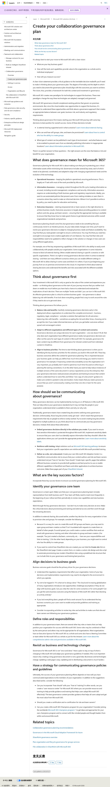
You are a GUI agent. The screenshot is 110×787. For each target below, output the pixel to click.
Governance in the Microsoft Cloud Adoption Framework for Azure (57, 732)
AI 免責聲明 (6, 786)
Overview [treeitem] (11, 75)
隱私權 (36, 786)
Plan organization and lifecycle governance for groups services (56, 742)
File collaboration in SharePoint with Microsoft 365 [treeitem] (16, 96)
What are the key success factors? (46, 51)
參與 (29, 786)
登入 (105, 3)
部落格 (21, 786)
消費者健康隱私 (47, 786)
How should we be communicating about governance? (53, 48)
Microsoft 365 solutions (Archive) (64, 19)
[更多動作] (105, 19)
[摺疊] (26, 17)
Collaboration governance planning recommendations (53, 728)
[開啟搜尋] (101, 3)
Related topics (39, 54)
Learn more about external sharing (89, 127)
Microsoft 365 (45, 19)
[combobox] (15, 22)
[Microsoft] (4, 3)
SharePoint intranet (75, 469)
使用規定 (60, 786)
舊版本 (14, 786)
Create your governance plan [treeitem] (17, 79)
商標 (66, 786)
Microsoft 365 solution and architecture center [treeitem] (13, 28)
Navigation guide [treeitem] (9, 136)
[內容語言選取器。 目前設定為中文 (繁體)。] (8, 780)
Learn (35, 19)
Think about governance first (44, 46)
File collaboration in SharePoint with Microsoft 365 (52, 747)
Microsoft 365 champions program (61, 710)
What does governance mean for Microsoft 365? (51, 43)
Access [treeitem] (10, 87)
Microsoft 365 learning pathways (86, 446)
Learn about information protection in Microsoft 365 (64, 146)
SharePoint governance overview (45, 737)
